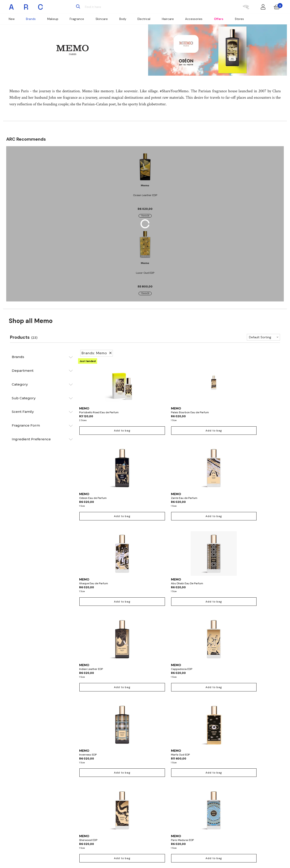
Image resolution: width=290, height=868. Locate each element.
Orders (104, 788)
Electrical (143, 19)
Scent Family (23, 411)
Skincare (102, 19)
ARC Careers (201, 788)
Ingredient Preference (31, 439)
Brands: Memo (97, 353)
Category (20, 384)
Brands (31, 19)
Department (22, 370)
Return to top (179, 714)
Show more (179, 705)
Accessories (193, 19)
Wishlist (105, 797)
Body (122, 19)
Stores (239, 19)
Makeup (52, 19)
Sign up (104, 848)
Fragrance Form (26, 425)
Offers (218, 19)
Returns (105, 793)
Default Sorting (260, 337)
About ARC (200, 783)
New (12, 19)
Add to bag (102, 430)
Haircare (168, 19)
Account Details (110, 783)
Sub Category (23, 398)
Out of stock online (153, 687)
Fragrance (77, 19)
